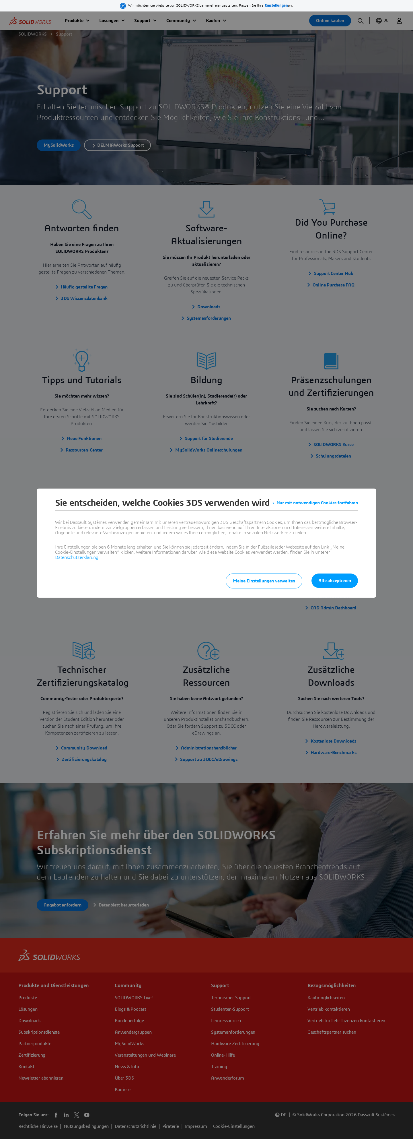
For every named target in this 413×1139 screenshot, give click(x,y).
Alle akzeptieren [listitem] (334, 580)
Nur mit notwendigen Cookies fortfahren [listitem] (317, 503)
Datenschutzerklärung (76, 557)
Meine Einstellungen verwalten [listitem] (264, 581)
